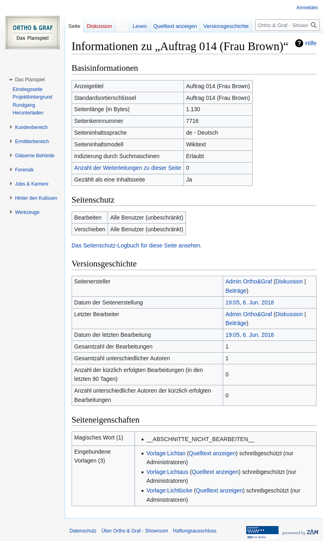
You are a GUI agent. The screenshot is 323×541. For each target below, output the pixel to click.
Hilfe (311, 43)
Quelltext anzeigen (212, 453)
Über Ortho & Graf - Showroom (134, 531)
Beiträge (236, 290)
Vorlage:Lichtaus (167, 472)
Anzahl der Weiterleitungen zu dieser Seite (127, 168)
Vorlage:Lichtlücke (169, 490)
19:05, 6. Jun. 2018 (250, 302)
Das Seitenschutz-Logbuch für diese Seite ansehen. (137, 245)
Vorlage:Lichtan (166, 453)
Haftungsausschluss (194, 531)
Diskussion (289, 281)
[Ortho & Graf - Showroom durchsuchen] (287, 25)
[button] (29, 79)
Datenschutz (83, 531)
